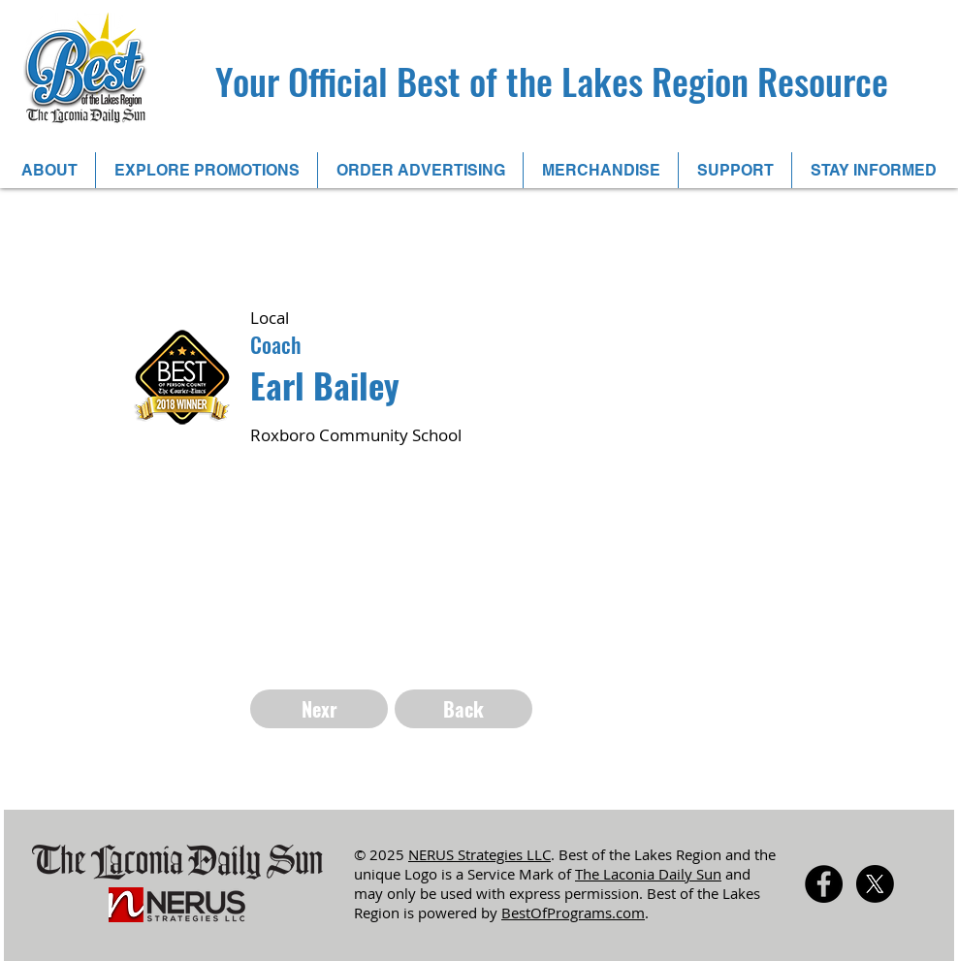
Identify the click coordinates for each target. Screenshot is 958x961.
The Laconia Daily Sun (648, 873)
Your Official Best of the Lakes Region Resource (551, 80)
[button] (49, 170)
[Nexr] (319, 708)
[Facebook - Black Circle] (824, 884)
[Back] (463, 708)
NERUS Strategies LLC (479, 854)
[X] (875, 884)
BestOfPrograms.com (573, 912)
